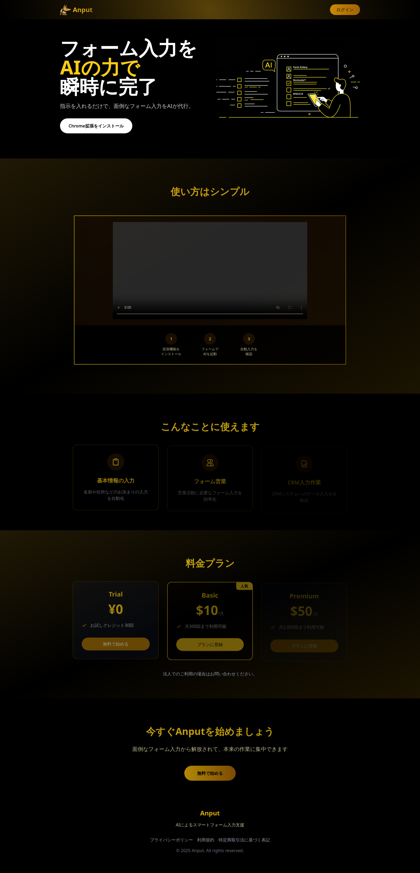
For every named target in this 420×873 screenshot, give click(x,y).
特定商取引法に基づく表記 (244, 840)
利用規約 (205, 840)
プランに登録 (210, 647)
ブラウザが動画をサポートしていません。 (210, 274)
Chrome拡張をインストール (95, 126)
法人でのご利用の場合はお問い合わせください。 (210, 674)
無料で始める (116, 646)
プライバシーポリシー (171, 840)
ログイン (345, 10)
